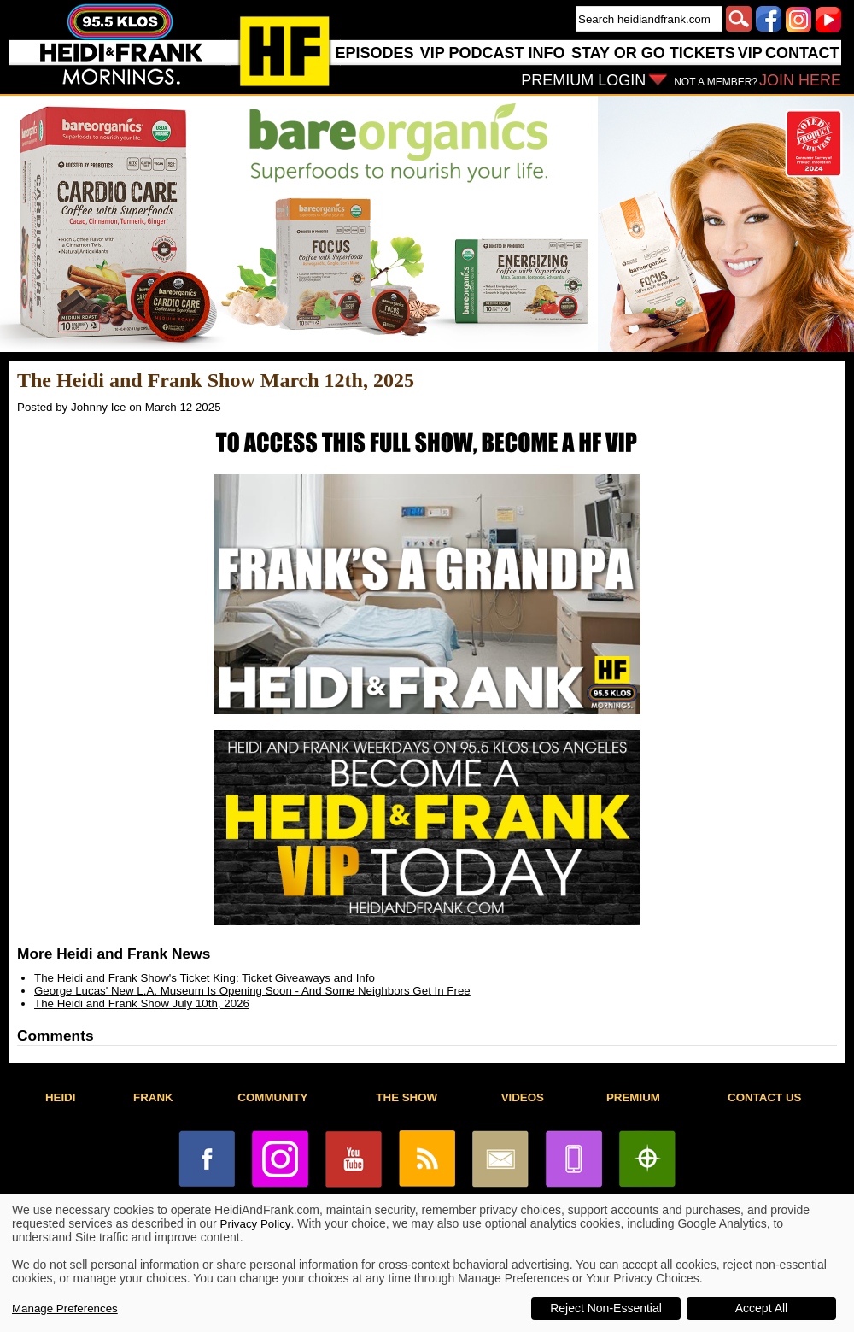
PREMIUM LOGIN (583, 80)
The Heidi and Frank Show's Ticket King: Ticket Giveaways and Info (204, 977)
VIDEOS (522, 1097)
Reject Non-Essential (606, 1308)
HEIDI (60, 1097)
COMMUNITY (272, 1097)
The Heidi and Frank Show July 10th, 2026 (141, 1003)
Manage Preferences (65, 1308)
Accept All (761, 1308)
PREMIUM (633, 1097)
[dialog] (427, 1263)
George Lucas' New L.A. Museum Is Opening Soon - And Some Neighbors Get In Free (252, 990)
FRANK (153, 1097)
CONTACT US (764, 1097)
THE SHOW (406, 1097)
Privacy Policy (255, 1224)
